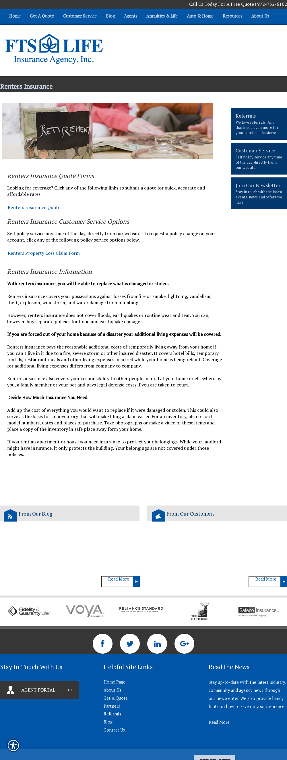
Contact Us (114, 730)
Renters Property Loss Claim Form (44, 253)
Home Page (114, 682)
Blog (108, 722)
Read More (118, 579)
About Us (112, 690)
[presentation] (259, 123)
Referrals (112, 714)
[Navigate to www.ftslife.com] (276, 13)
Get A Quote (116, 698)
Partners (112, 706)
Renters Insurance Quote (34, 207)
